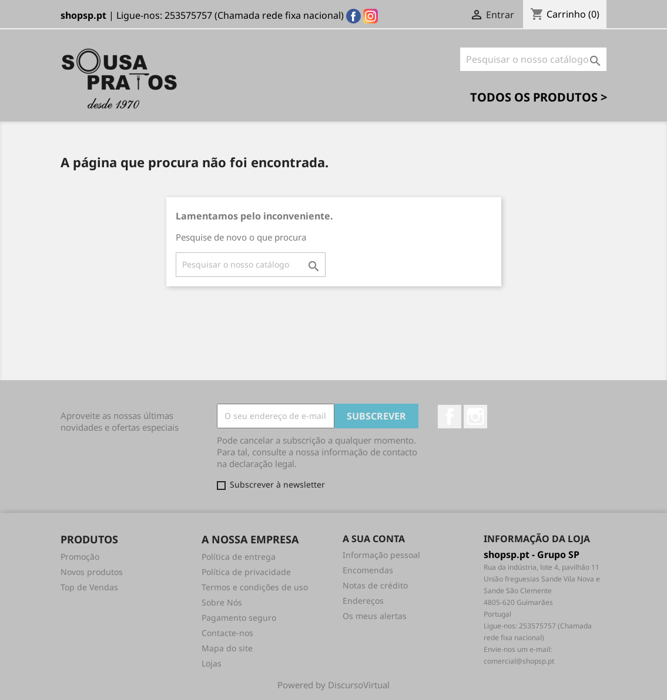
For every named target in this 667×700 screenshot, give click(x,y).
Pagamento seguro (239, 617)
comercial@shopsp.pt (519, 661)
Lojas (212, 663)
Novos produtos (92, 571)
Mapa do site (227, 648)
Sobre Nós (222, 602)
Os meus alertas (375, 615)
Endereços (363, 600)
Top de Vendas (89, 587)
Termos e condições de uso (255, 587)
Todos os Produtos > (538, 97)
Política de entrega (239, 556)
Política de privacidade (246, 571)
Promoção (80, 556)
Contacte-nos (227, 632)
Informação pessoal (381, 554)
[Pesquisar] (533, 59)
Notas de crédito (375, 585)
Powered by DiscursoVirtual (333, 685)
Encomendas (368, 570)
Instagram (475, 416)
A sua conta (374, 538)
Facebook (449, 416)
